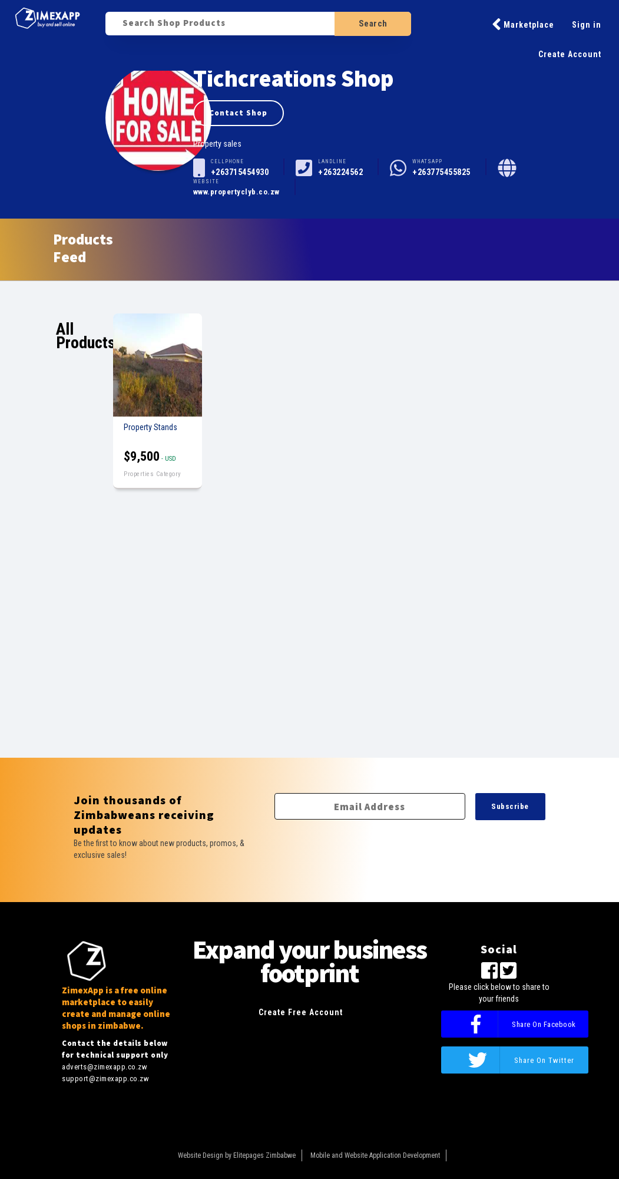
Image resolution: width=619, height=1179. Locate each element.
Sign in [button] (586, 24)
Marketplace (523, 24)
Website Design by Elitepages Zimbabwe (237, 1155)
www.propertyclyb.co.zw (236, 191)
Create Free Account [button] (301, 1012)
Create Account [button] (569, 54)
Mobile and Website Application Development (375, 1155)
